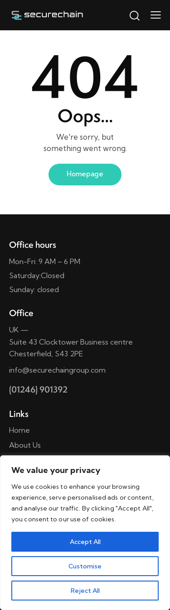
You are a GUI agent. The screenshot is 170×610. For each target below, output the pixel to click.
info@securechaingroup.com (57, 369)
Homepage (85, 174)
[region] (85, 532)
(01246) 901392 (38, 389)
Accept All (85, 542)
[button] (156, 14)
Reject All (85, 590)
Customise (85, 566)
